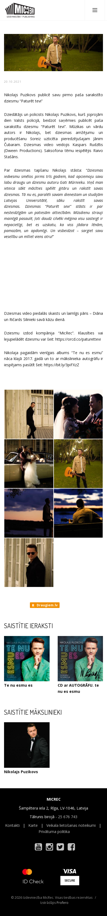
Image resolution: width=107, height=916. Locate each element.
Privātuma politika (54, 831)
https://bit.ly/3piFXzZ (61, 364)
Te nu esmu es (18, 685)
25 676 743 (67, 816)
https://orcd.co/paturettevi (78, 339)
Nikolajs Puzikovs (21, 771)
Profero (62, 902)
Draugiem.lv (44, 605)
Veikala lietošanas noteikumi (71, 825)
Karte (33, 825)
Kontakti (12, 825)
